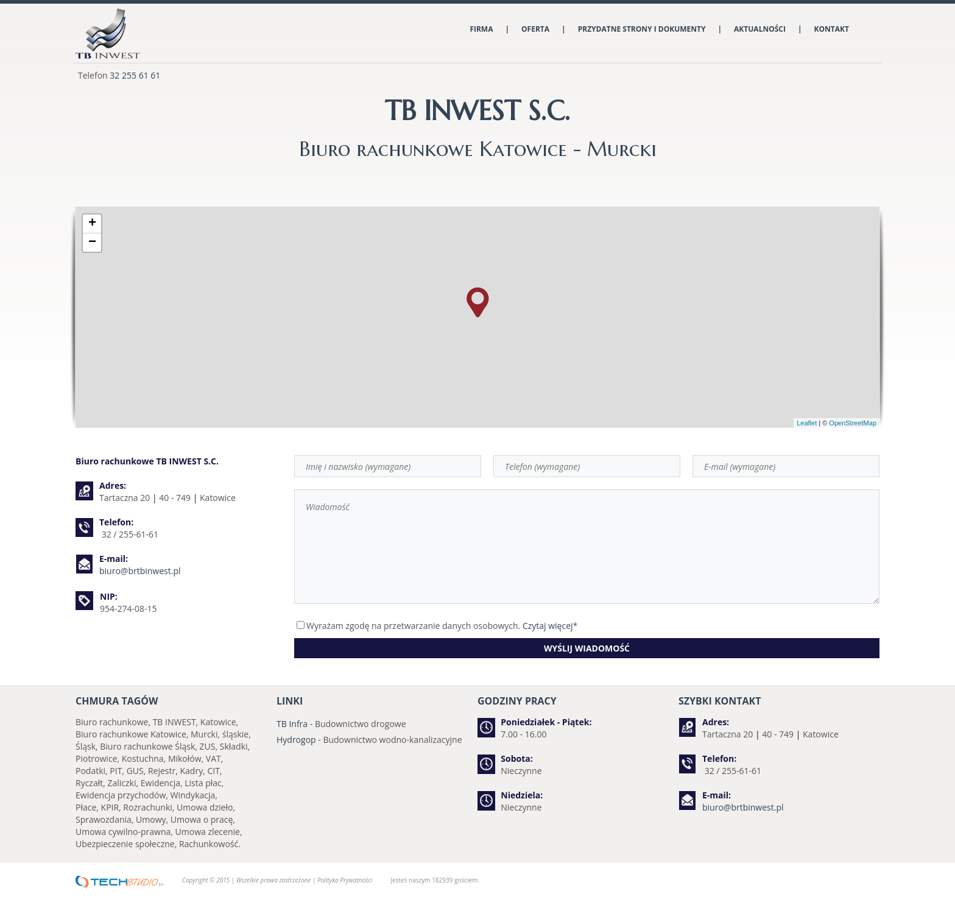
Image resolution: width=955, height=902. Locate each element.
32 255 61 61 (135, 75)
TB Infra (292, 724)
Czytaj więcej (548, 625)
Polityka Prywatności (344, 880)
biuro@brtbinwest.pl (140, 571)
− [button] (92, 242)
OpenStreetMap (852, 423)
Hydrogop (296, 739)
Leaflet (807, 423)
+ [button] (92, 224)
